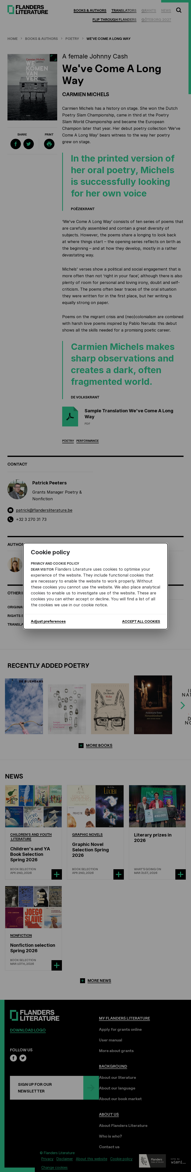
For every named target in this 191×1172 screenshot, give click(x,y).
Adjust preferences (48, 621)
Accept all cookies (141, 621)
